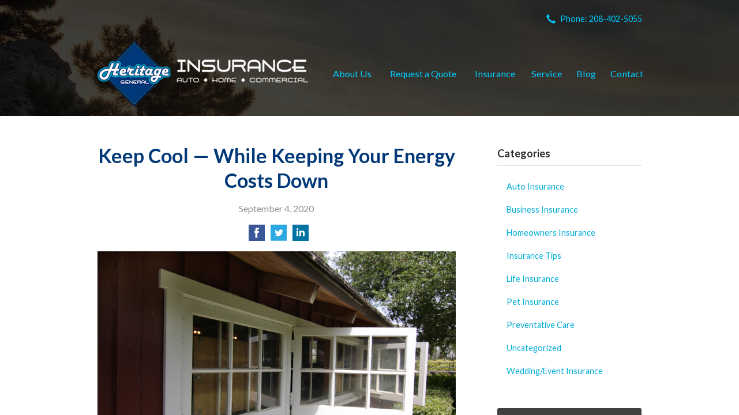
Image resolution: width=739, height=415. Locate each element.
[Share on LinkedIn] (300, 236)
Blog (586, 73)
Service (546, 73)
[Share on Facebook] (257, 236)
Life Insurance (533, 279)
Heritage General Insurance (202, 74)
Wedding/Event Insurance (555, 371)
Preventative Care (541, 325)
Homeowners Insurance (551, 232)
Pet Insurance (533, 302)
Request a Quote (423, 73)
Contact (626, 73)
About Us (352, 73)
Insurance (495, 73)
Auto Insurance (535, 186)
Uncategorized (534, 348)
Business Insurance (542, 209)
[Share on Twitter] (279, 236)
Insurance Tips (534, 256)
